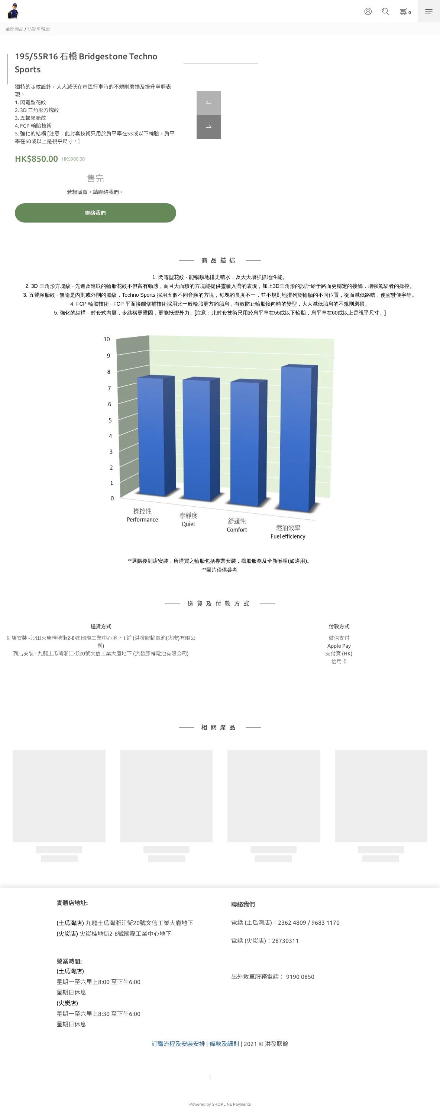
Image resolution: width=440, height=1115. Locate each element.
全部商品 (14, 28)
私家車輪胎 (39, 28)
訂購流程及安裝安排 (178, 1043)
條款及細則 (224, 1043)
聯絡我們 (95, 213)
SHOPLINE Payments (231, 1104)
